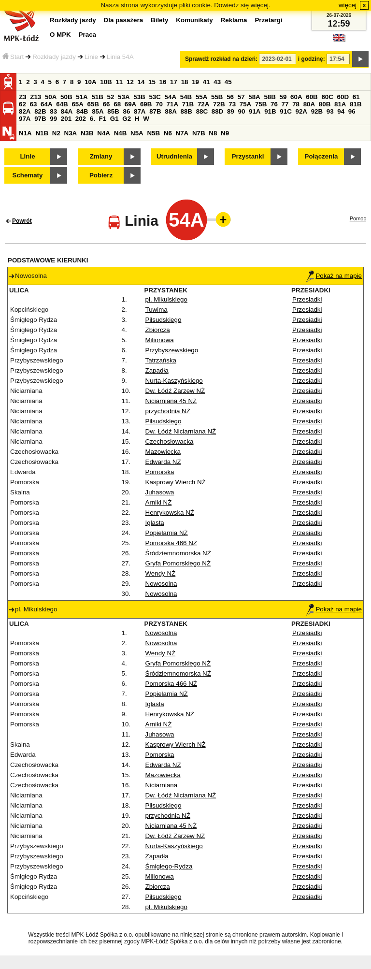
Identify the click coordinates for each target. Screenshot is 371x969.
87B (155, 111)
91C (285, 111)
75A (245, 104)
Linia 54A (120, 56)
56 (230, 97)
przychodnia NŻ (167, 411)
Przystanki (248, 156)
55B (217, 97)
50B (66, 97)
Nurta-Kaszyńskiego (174, 380)
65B (93, 104)
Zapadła (157, 370)
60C (327, 97)
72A (203, 104)
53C (154, 97)
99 (53, 118)
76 (274, 104)
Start (13, 56)
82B (40, 111)
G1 (114, 118)
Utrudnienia (174, 156)
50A (51, 97)
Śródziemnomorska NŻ (178, 553)
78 (296, 104)
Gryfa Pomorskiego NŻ (178, 563)
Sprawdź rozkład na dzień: (221, 59)
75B (261, 104)
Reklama (234, 20)
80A (309, 104)
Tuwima (156, 309)
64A (46, 104)
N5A (136, 133)
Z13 (35, 97)
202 (80, 118)
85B (113, 111)
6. (92, 118)
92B (317, 111)
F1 (103, 118)
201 (66, 118)
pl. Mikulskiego (166, 299)
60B (311, 97)
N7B (198, 133)
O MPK (60, 34)
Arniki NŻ (158, 502)
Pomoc (358, 218)
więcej (348, 5)
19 (195, 82)
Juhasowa (159, 492)
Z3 (23, 97)
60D (343, 97)
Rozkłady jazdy (54, 56)
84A (66, 111)
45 (228, 82)
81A (340, 104)
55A (201, 97)
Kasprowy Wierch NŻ (175, 482)
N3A (70, 133)
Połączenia (321, 156)
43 (217, 82)
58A (254, 97)
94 (340, 111)
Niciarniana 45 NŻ (171, 401)
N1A (25, 133)
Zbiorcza (157, 329)
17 (173, 82)
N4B (120, 133)
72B (219, 104)
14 (141, 82)
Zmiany (101, 156)
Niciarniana (161, 785)
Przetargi (268, 20)
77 (285, 104)
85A (97, 111)
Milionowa (159, 340)
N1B (41, 133)
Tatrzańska (160, 360)
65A (77, 104)
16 (163, 82)
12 (130, 82)
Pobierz (101, 175)
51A (81, 97)
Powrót (22, 220)
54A (170, 97)
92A (301, 111)
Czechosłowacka (169, 441)
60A (296, 97)
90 (241, 111)
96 (352, 111)
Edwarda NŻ (163, 461)
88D (217, 111)
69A (130, 104)
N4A (103, 133)
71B (188, 104)
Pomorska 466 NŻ (171, 543)
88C (202, 111)
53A (123, 97)
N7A (182, 133)
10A (90, 82)
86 (126, 111)
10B (106, 82)
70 (159, 104)
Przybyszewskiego (172, 350)
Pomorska (159, 472)
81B (355, 104)
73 (232, 104)
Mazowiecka (163, 451)
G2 (126, 118)
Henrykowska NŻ (169, 512)
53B (139, 97)
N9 (225, 133)
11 (119, 82)
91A (254, 111)
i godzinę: (311, 59)
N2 (56, 133)
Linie (91, 56)
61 (356, 97)
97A (24, 118)
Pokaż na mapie (334, 275)
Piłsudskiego (163, 319)
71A (172, 104)
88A (170, 111)
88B (186, 111)
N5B (153, 133)
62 (22, 104)
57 (241, 97)
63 (33, 104)
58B (269, 97)
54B (186, 97)
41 (206, 82)
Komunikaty (194, 20)
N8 (213, 133)
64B (62, 104)
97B (40, 118)
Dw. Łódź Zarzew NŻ (175, 390)
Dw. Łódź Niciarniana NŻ (180, 431)
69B (146, 104)
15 (152, 82)
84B (82, 111)
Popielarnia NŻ (166, 532)
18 (184, 82)
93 (330, 111)
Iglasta (154, 522)
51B (97, 97)
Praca (87, 34)
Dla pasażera (123, 20)
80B (324, 104)
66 (106, 104)
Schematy (28, 175)
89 (230, 111)
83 (53, 111)
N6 (168, 133)
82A (24, 111)
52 (110, 97)
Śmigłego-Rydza (169, 866)
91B (270, 111)
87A (139, 111)
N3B (87, 133)
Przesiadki (307, 299)
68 (117, 104)
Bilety (159, 20)
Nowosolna (161, 583)
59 (283, 97)
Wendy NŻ (160, 573)
